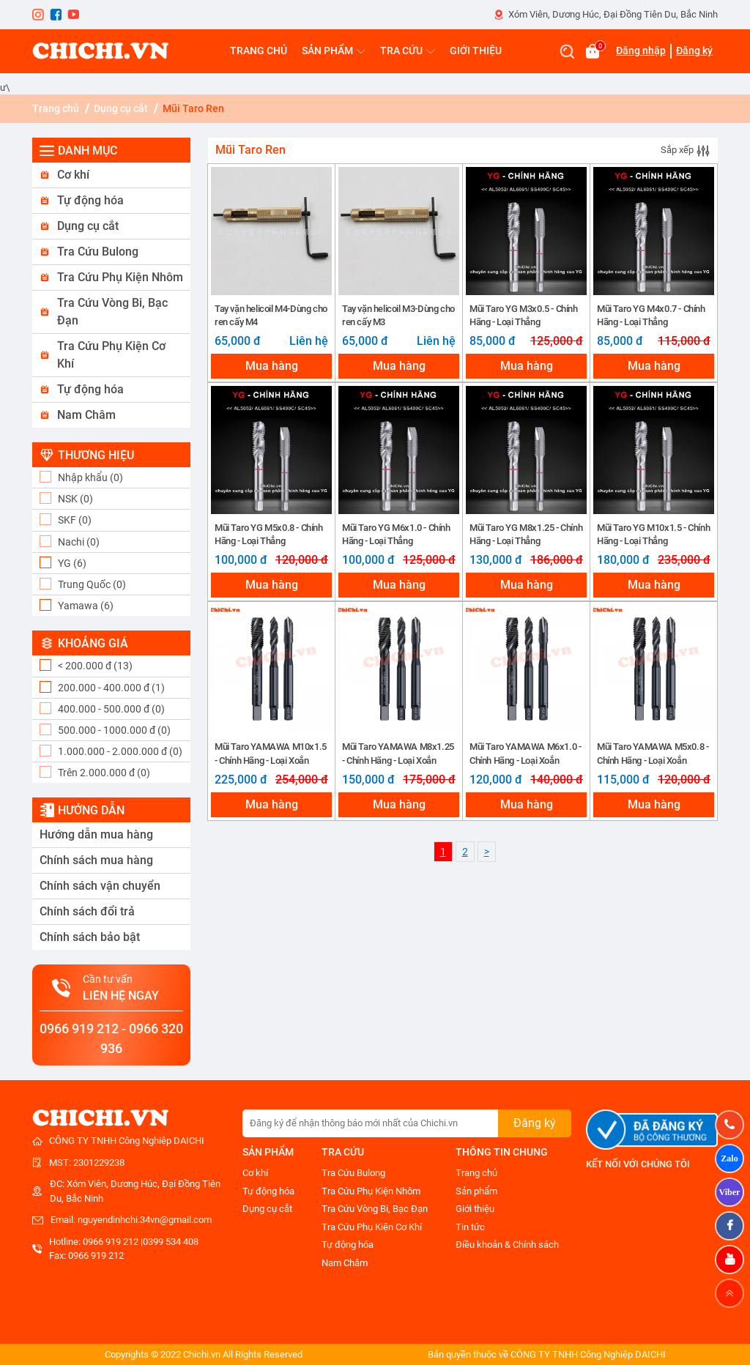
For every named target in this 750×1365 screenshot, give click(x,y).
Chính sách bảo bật (90, 937)
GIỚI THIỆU (476, 51)
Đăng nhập (641, 50)
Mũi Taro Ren (193, 108)
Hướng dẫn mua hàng (96, 834)
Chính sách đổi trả (87, 911)
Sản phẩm (476, 1191)
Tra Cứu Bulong (97, 252)
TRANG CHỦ (258, 51)
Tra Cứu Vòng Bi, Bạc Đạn (112, 311)
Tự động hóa (90, 200)
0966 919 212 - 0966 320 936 (111, 1038)
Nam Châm (86, 415)
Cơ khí (73, 175)
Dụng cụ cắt (121, 108)
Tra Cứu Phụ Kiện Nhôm (120, 277)
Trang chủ (55, 108)
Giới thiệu (475, 1208)
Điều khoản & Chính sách (507, 1244)
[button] (111, 175)
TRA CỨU (407, 51)
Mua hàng (271, 366)
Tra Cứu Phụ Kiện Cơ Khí (111, 355)
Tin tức (470, 1226)
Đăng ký (694, 50)
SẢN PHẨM (333, 51)
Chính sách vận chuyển (100, 886)
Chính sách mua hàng (96, 860)
